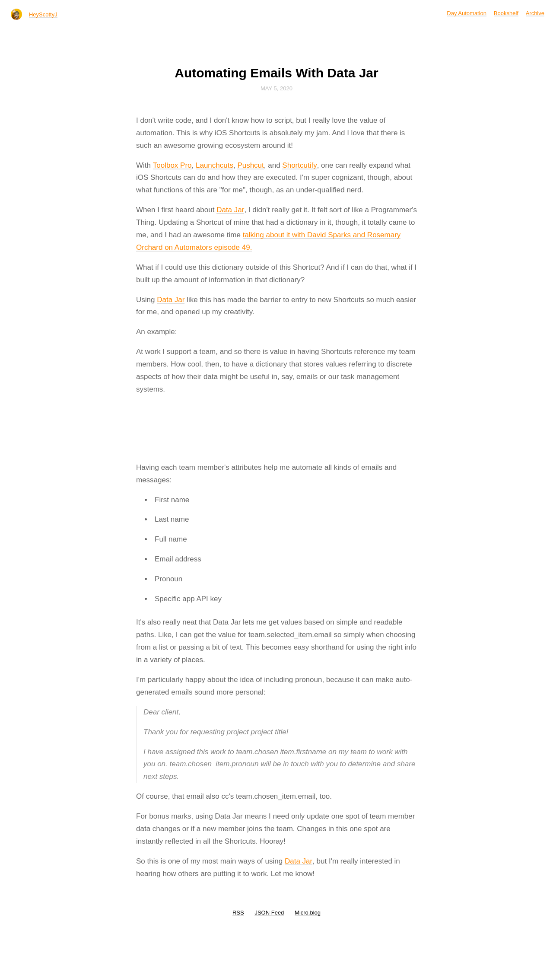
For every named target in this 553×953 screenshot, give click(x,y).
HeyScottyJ (43, 14)
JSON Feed (269, 912)
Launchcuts (214, 165)
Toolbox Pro (172, 165)
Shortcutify (299, 165)
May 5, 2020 (276, 88)
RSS (238, 912)
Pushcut (250, 165)
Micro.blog (308, 912)
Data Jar (230, 210)
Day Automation (466, 13)
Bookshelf (506, 13)
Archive (535, 13)
